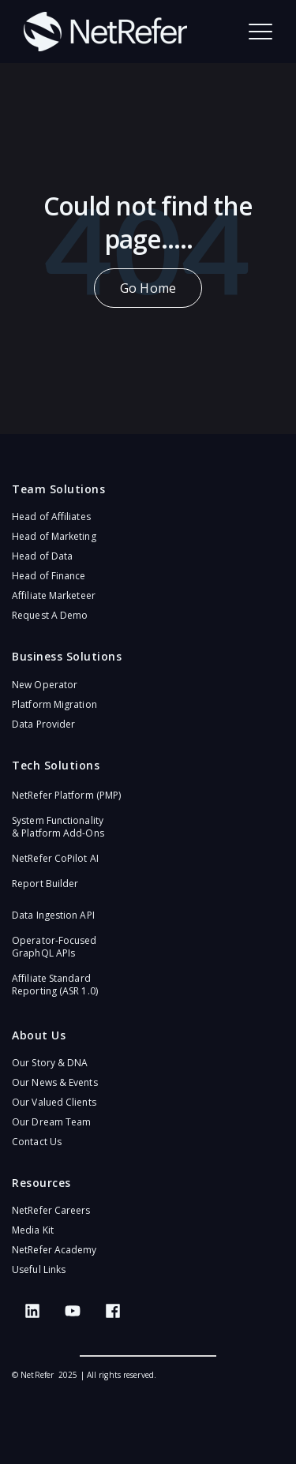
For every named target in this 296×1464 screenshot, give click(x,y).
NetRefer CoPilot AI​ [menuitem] (55, 858)
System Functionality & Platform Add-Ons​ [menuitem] (58, 827)
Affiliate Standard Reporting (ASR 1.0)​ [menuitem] (55, 985)
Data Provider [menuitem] (43, 724)
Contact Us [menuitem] (37, 1141)
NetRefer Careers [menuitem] (51, 1210)
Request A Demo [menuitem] (50, 615)
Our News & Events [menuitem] (55, 1082)
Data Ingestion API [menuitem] (53, 915)
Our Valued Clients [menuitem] (54, 1102)
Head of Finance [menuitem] (49, 575)
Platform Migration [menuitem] (54, 704)
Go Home (148, 288)
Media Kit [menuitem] (33, 1230)
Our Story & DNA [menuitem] (50, 1062)
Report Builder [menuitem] (45, 883)
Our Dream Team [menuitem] (51, 1122)
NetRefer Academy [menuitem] (54, 1249)
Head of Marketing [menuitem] (54, 536)
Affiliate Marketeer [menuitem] (54, 595)
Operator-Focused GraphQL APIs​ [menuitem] (54, 947)
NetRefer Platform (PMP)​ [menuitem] (66, 795)
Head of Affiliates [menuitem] (51, 516)
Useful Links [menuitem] (39, 1269)
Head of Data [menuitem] (42, 556)
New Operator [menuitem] (44, 684)
